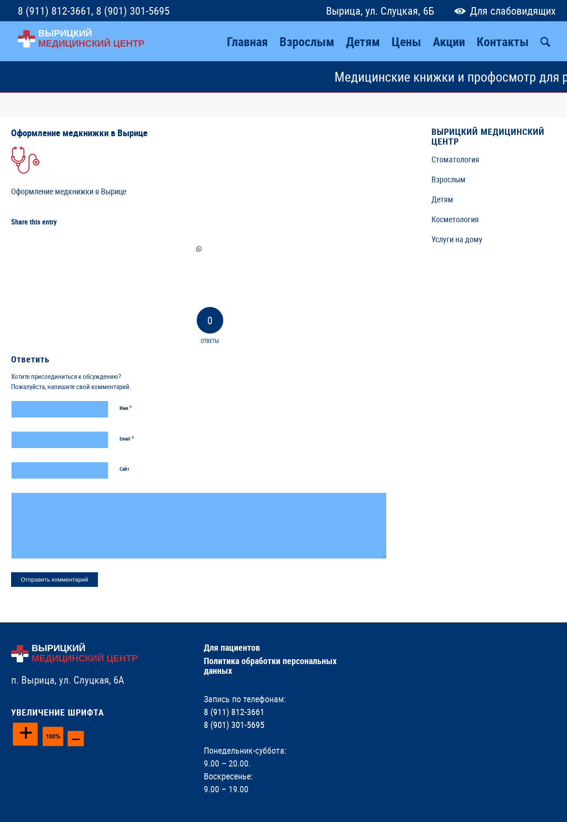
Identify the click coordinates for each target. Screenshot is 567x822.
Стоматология (455, 159)
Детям (442, 199)
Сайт (124, 468)
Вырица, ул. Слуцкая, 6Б (380, 11)
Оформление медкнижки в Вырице (79, 132)
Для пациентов (232, 647)
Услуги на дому (456, 239)
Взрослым (448, 179)
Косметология (455, 219)
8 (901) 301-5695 (133, 11)
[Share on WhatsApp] (199, 249)
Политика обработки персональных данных (270, 665)
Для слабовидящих (503, 11)
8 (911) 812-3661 (54, 11)
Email (127, 438)
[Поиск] (545, 41)
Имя (126, 408)
